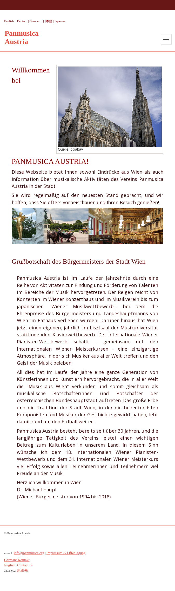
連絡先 (22, 570)
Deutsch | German (28, 21)
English (9, 21)
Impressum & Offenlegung (66, 553)
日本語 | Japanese (54, 21)
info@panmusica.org (29, 553)
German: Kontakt (17, 560)
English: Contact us (18, 565)
